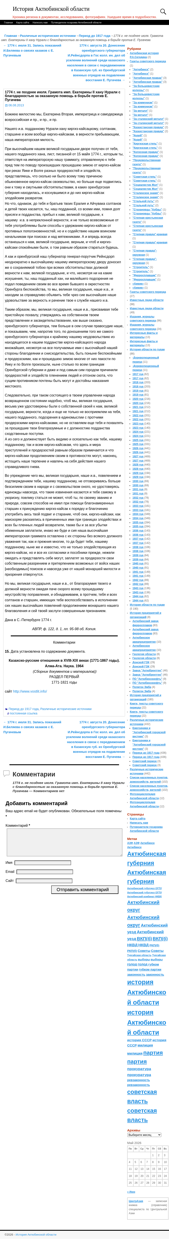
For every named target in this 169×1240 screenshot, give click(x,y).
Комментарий (18, 825)
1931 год (137, 489)
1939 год (137, 555)
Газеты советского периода (148, 61)
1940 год (137, 563)
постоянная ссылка (23, 713)
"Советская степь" (144, 176)
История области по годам (147, 349)
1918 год (137, 382)
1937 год (137, 538)
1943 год (137, 588)
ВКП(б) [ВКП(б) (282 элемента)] (144, 938)
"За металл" (140, 110)
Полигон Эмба (141, 687)
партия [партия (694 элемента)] (153, 1053)
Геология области (144, 654)
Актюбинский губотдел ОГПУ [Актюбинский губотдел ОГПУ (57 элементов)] (144, 888)
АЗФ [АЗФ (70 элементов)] (130, 843)
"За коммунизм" (142, 102)
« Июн (131, 1191)
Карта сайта (22, 22)
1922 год (137, 415)
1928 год (137, 464)
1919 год (137, 390)
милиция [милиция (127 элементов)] (145, 1045)
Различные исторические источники (48, 36)
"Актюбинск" (140, 69)
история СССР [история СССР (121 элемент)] (139, 1040)
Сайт (10, 886)
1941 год (137, 571)
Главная (8, 22)
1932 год (137, 497)
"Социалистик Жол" (145, 184)
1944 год (137, 596)
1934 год (137, 514)
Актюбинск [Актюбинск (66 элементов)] (147, 843)
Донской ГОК (140, 662)
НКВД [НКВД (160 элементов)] (132, 945)
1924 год (137, 431)
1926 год (137, 448)
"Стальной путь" (143, 201)
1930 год (137, 481)
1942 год (137, 580)
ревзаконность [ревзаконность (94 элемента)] (138, 1080)
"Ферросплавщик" (144, 275)
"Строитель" (140, 267)
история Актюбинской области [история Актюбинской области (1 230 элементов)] (146, 992)
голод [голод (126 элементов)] (132, 964)
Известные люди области (146, 300)
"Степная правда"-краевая (149, 234)
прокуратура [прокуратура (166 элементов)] (139, 1069)
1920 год (137, 398)
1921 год (137, 407)
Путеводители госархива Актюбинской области (76, 22)
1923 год (137, 423)
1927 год (137, 456)
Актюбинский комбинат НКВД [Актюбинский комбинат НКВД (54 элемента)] (144, 896)
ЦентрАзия (136, 1201)
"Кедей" (137, 135)
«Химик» (138, 283)
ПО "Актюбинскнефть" (147, 678)
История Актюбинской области (51, 9)
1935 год (137, 522)
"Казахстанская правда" (148, 127)
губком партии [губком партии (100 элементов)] (150, 969)
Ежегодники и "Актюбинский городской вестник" (149, 732)
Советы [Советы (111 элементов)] (144, 951)
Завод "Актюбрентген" (147, 670)
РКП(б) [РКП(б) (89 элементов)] (154, 945)
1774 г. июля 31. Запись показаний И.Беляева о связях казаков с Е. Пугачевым (32, 50)
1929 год (137, 473)
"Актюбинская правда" (147, 77)
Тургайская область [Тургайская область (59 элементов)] (139, 955)
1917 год (137, 374)
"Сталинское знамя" (145, 193)
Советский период (144, 761)
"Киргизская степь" (145, 143)
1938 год (137, 547)
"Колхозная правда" (145, 152)
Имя (9, 868)
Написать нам (40, 22)
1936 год (137, 530)
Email (10, 877)
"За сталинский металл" (148, 118)
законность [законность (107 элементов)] (136, 974)
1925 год (137, 440)
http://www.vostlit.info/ (30, 691)
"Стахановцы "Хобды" (147, 209)
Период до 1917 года (94, 36)
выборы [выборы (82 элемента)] (144, 959)
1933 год (137, 505)
